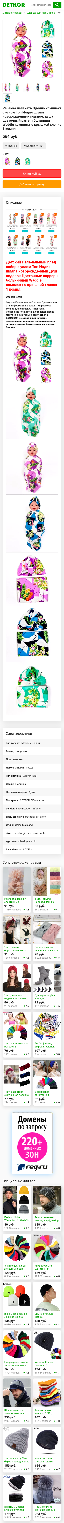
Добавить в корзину (31, 184)
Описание (11, 145)
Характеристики (33, 145)
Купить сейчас (32, 173)
